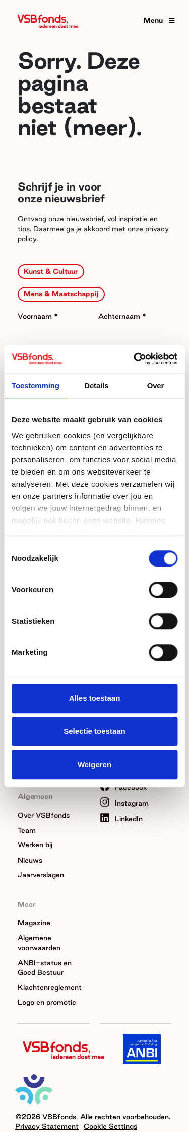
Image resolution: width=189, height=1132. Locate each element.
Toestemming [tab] (35, 385)
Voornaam (36, 316)
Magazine (34, 923)
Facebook (123, 787)
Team (27, 830)
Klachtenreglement (50, 987)
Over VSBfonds (44, 815)
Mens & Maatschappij (61, 294)
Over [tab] (155, 385)
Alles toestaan (94, 698)
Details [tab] (96, 385)
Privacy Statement (47, 1126)
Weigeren (94, 764)
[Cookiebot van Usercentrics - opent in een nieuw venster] (134, 358)
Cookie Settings (110, 1126)
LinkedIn (121, 819)
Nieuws (30, 860)
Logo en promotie (47, 1002)
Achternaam (120, 316)
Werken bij (35, 845)
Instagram (124, 803)
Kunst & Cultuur (51, 271)
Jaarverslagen (41, 875)
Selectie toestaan (94, 731)
